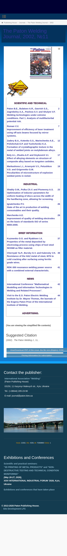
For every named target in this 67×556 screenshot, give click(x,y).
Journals (22, 23)
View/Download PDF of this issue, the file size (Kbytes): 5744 (36, 350)
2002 (51, 23)
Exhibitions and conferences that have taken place (29, 489)
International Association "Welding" (23, 378)
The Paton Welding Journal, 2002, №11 (25, 33)
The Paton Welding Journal (38, 23)
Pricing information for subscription (37, 355)
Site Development (14, 509)
